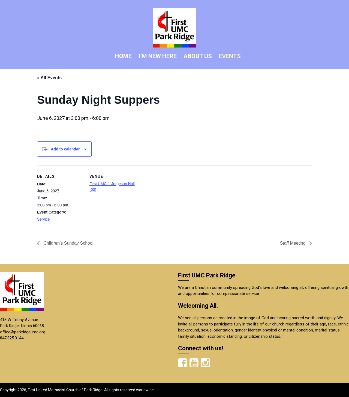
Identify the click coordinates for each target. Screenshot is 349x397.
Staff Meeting (293, 243)
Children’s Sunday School (67, 243)
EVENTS (230, 56)
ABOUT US (197, 56)
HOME (123, 56)
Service (43, 219)
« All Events (49, 77)
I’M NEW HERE (158, 56)
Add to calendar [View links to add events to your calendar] (65, 149)
